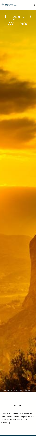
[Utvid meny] (34, 4)
